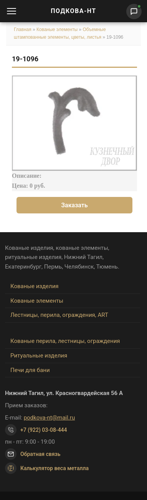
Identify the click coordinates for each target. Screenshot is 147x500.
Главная (22, 29)
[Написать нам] (134, 11)
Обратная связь (40, 454)
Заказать (74, 205)
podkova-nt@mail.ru (49, 417)
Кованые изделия (34, 286)
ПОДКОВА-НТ (73, 11)
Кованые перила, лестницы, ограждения (65, 341)
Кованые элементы (57, 29)
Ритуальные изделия (38, 355)
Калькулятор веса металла (47, 468)
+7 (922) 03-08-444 (43, 430)
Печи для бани (30, 370)
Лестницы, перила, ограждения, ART (59, 314)
